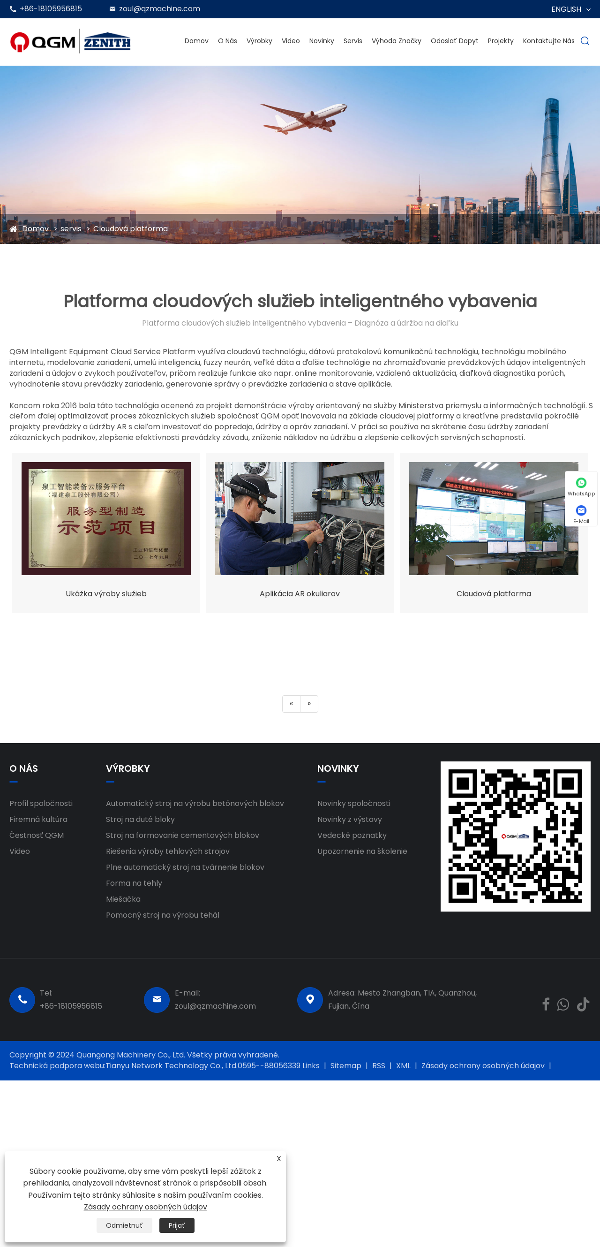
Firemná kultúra (38, 819)
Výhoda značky (396, 41)
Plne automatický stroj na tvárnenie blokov (185, 867)
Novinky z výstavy (349, 819)
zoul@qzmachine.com (159, 8)
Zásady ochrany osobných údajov (483, 1065)
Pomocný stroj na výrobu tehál (162, 915)
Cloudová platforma (130, 228)
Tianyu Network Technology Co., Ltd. (171, 1065)
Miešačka (123, 899)
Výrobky (259, 41)
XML (403, 1065)
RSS (378, 1065)
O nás (227, 41)
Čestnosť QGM (36, 835)
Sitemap (345, 1065)
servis (353, 41)
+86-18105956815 (51, 8)
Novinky (321, 41)
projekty (501, 41)
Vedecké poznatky (352, 835)
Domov (197, 41)
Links (311, 1065)
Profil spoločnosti (41, 803)
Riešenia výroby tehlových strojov (168, 851)
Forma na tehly (134, 883)
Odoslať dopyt (455, 41)
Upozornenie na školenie (362, 851)
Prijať (177, 1225)
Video (291, 41)
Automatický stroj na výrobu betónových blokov (195, 803)
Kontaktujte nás (549, 41)
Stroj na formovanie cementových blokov (182, 835)
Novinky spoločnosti (353, 803)
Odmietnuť (124, 1225)
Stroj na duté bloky (140, 819)
